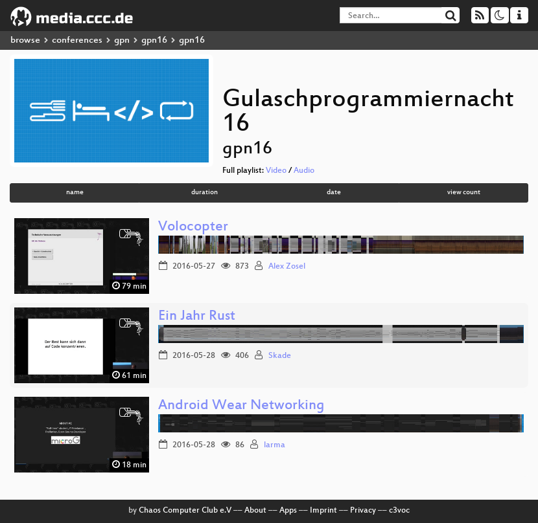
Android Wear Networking (241, 406)
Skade (279, 356)
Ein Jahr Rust (196, 317)
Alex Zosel (286, 266)
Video (276, 170)
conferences (77, 40)
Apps (288, 510)
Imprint (323, 510)
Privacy (363, 510)
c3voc (399, 510)
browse (25, 40)
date (334, 192)
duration (204, 192)
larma (274, 445)
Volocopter (193, 227)
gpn (122, 40)
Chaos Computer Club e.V (185, 510)
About (255, 510)
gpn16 (154, 40)
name (75, 192)
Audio (304, 170)
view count (463, 192)
